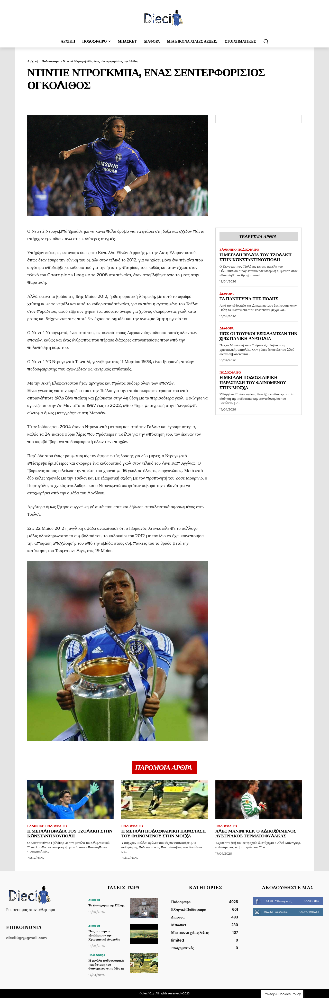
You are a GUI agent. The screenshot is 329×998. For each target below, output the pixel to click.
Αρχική (32, 61)
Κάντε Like (311, 901)
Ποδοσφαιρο (51, 61)
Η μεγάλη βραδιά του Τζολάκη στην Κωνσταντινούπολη (255, 257)
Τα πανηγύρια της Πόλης (249, 298)
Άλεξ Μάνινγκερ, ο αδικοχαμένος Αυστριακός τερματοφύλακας (255, 833)
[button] (266, 41)
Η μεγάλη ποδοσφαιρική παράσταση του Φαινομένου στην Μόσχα (253, 382)
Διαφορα (227, 294)
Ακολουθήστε (309, 911)
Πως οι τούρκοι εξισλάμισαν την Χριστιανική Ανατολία (258, 336)
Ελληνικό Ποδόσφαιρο (239, 249)
